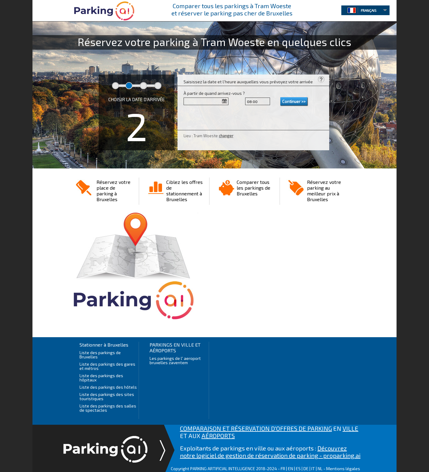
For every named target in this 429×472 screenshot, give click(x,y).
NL (320, 468)
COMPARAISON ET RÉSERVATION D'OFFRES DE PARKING (256, 428)
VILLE (350, 428)
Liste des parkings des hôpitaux (101, 377)
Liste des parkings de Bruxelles (100, 354)
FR (283, 468)
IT (313, 468)
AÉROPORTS (218, 435)
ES (298, 468)
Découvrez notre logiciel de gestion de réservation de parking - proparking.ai (270, 451)
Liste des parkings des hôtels (108, 387)
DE (306, 468)
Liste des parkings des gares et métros (107, 366)
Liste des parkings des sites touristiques (106, 396)
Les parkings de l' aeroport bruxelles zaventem (175, 360)
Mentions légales (343, 468)
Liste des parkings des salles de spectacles (107, 408)
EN (290, 468)
